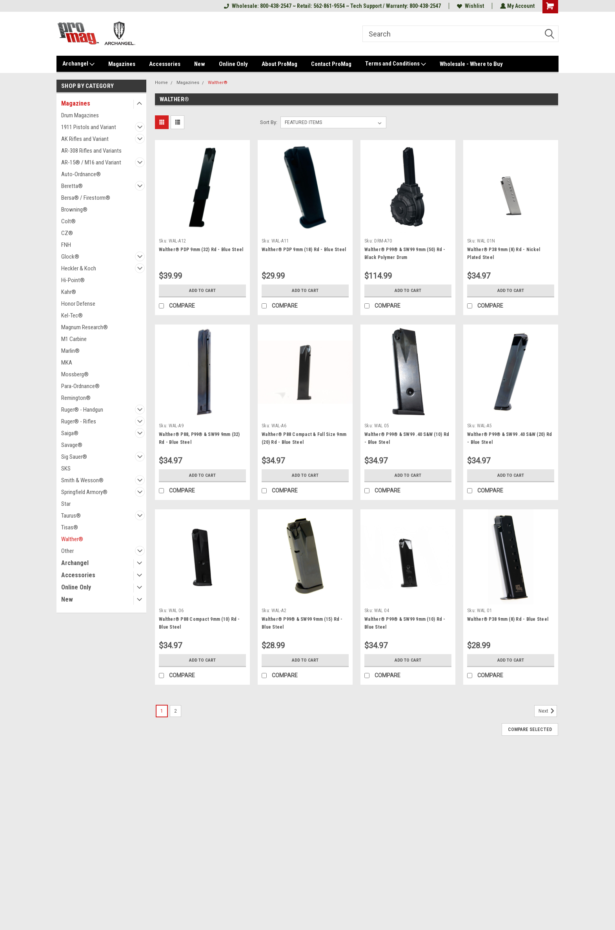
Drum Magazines (80, 115)
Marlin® (70, 350)
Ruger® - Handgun (82, 409)
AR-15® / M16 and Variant (91, 162)
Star (66, 503)
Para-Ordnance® (80, 386)
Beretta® (72, 186)
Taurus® (71, 515)
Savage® (71, 445)
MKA (66, 362)
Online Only (233, 63)
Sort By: (268, 122)
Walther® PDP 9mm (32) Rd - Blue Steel (201, 249)
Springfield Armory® (84, 492)
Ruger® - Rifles (78, 421)
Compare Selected (530, 729)
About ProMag (279, 63)
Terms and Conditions (395, 64)
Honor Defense (78, 303)
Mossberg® (75, 374)
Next (548, 711)
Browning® (74, 209)
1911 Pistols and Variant (88, 127)
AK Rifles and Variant (85, 138)
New (199, 63)
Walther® (72, 539)
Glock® (70, 256)
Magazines (121, 63)
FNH (66, 244)
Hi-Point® (73, 280)
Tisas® (69, 527)
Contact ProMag (331, 63)
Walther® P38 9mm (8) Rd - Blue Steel (507, 619)
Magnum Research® (84, 327)
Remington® (76, 397)
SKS (66, 468)
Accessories (164, 63)
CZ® (67, 233)
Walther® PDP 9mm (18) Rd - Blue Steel (304, 249)
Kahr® (68, 291)
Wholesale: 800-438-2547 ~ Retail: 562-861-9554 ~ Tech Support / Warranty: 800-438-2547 (331, 6)
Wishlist (469, 6)
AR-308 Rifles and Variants (91, 150)
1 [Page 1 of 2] (161, 711)
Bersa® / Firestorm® (85, 197)
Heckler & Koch (78, 268)
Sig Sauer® (74, 456)
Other (67, 550)
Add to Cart (202, 290)
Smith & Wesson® (82, 480)
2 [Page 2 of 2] (175, 711)
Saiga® (69, 433)
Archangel (78, 64)
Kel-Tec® (72, 315)
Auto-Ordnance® (81, 174)
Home (161, 82)
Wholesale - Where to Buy (471, 63)
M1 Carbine (74, 339)
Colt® (68, 221)
